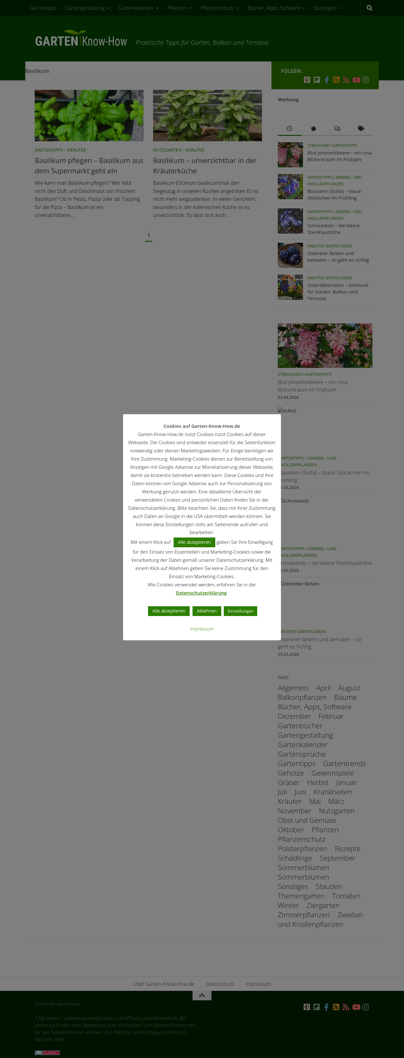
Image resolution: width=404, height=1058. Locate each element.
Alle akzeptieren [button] (194, 542)
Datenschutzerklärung (201, 593)
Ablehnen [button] (207, 611)
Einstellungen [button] (240, 611)
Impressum (202, 629)
